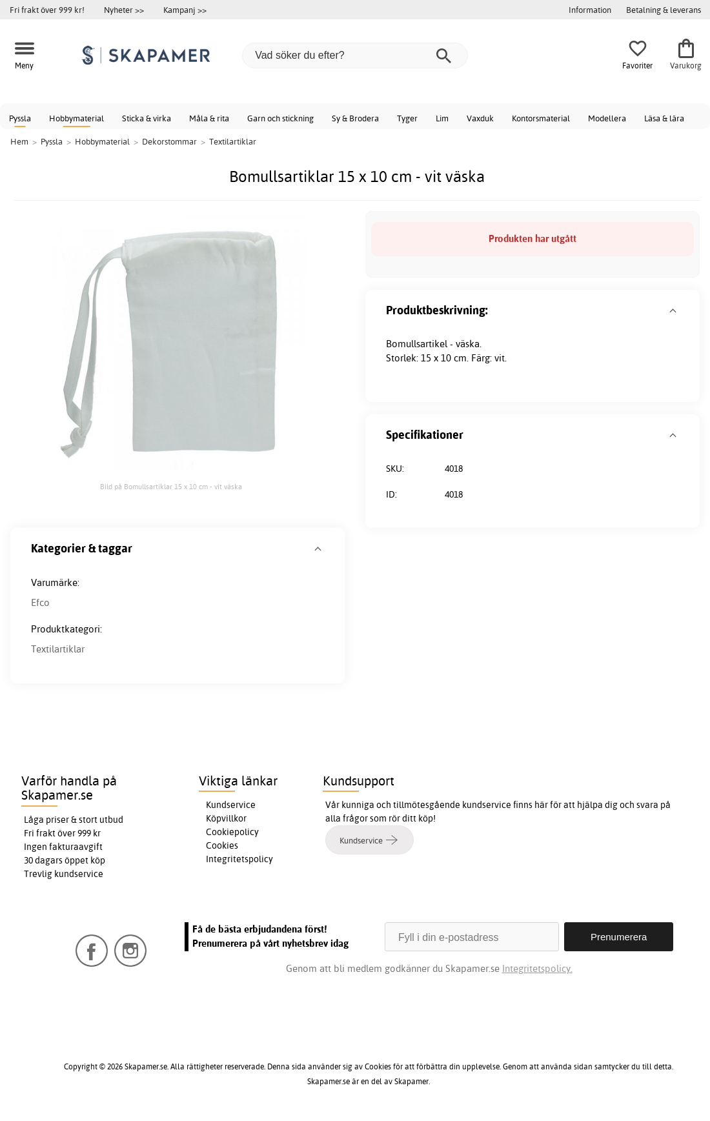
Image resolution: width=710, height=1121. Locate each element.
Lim (442, 118)
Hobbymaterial (76, 118)
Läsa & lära (664, 118)
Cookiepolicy (232, 832)
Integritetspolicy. (537, 968)
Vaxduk (480, 118)
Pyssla (20, 118)
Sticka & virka (146, 118)
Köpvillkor (226, 818)
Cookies (222, 845)
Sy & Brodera (355, 118)
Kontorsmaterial (541, 118)
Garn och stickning (280, 118)
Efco (40, 602)
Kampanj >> (185, 10)
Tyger (407, 118)
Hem (19, 141)
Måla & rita (209, 118)
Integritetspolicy (239, 859)
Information (590, 10)
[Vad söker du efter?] (355, 55)
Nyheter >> (124, 10)
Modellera (607, 118)
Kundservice (231, 805)
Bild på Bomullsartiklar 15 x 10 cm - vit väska (171, 486)
